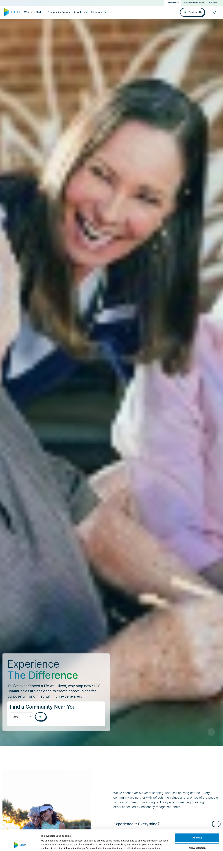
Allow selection (197, 828)
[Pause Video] (211, 732)
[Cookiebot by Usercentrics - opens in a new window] (20, 845)
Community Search (59, 12)
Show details (162, 845)
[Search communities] (40, 716)
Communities (173, 3)
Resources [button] (97, 12)
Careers (213, 3)
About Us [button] (79, 12)
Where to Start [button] (32, 12)
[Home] (12, 11)
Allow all (197, 818)
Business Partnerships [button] (194, 3)
